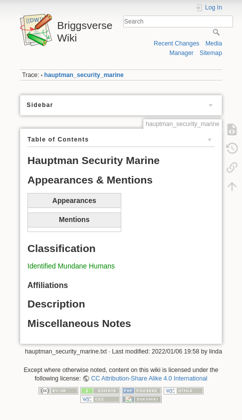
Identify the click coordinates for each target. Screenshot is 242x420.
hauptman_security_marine (84, 75)
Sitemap (211, 53)
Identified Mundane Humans (71, 266)
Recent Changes (176, 43)
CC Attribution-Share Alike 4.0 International (149, 378)
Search (217, 32)
